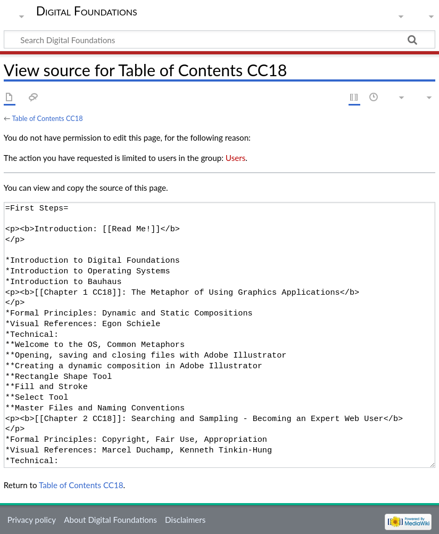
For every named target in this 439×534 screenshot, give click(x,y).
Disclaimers (185, 519)
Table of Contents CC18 (47, 118)
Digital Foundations (86, 10)
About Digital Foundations (110, 519)
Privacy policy (31, 519)
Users (235, 158)
